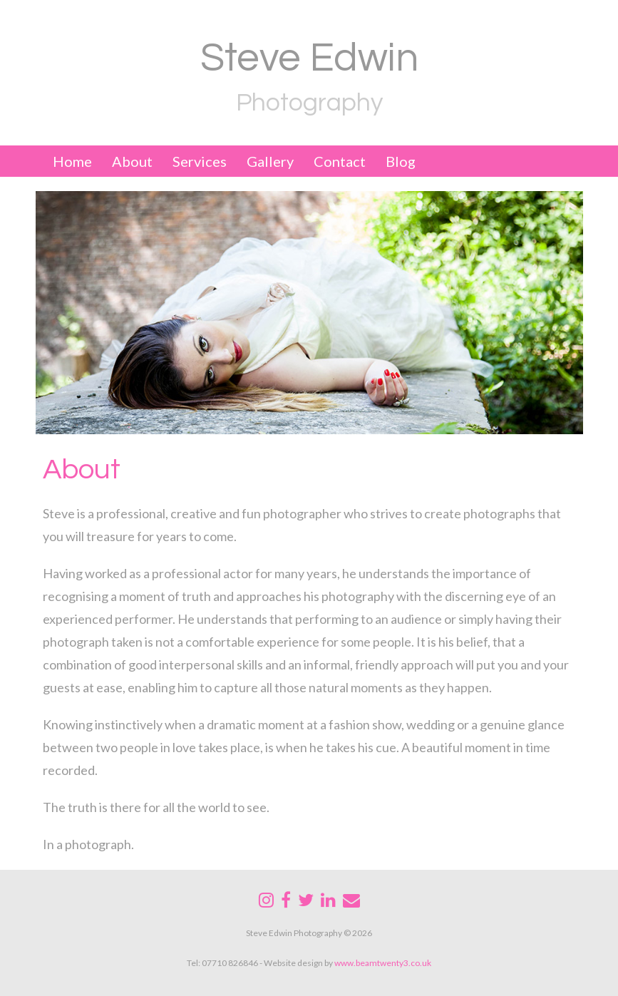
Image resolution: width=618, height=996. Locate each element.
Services (199, 161)
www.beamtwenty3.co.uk (382, 963)
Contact (340, 161)
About (132, 161)
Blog (401, 161)
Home (72, 161)
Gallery (270, 161)
